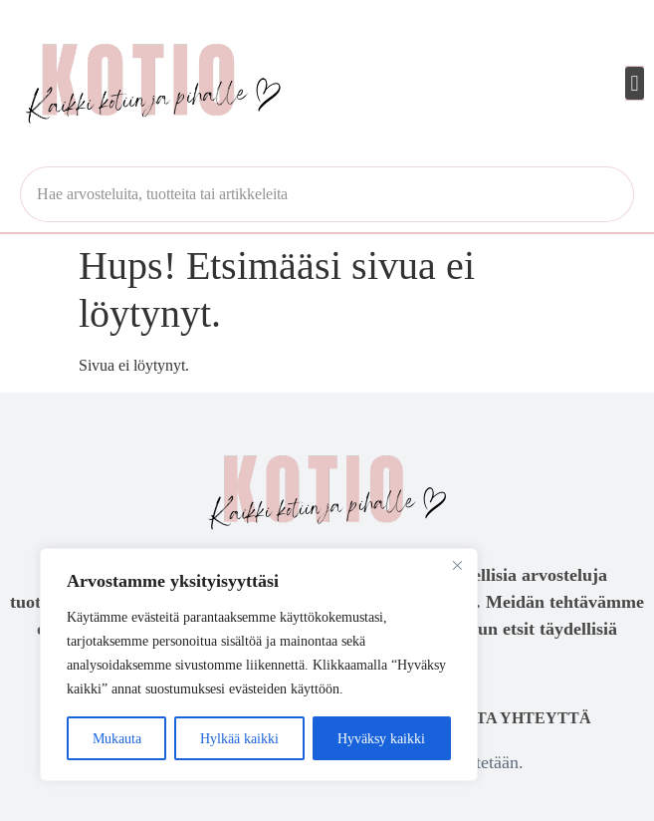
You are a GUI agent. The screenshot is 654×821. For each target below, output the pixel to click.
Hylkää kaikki (239, 738)
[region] (259, 664)
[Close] (457, 565)
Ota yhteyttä (527, 717)
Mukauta (117, 738)
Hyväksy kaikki (381, 738)
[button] (634, 83)
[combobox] (327, 194)
